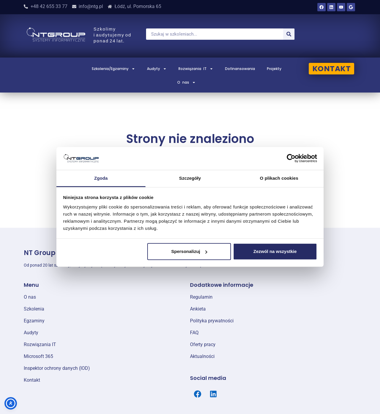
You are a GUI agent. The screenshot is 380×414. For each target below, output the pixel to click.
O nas (186, 82)
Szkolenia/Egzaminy (113, 69)
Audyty (157, 69)
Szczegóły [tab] (190, 178)
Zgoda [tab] (101, 178)
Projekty (274, 68)
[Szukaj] (288, 34)
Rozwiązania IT (195, 69)
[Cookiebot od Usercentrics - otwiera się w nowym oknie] (291, 158)
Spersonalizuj (189, 251)
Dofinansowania (240, 68)
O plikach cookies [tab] (279, 178)
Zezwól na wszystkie (275, 251)
